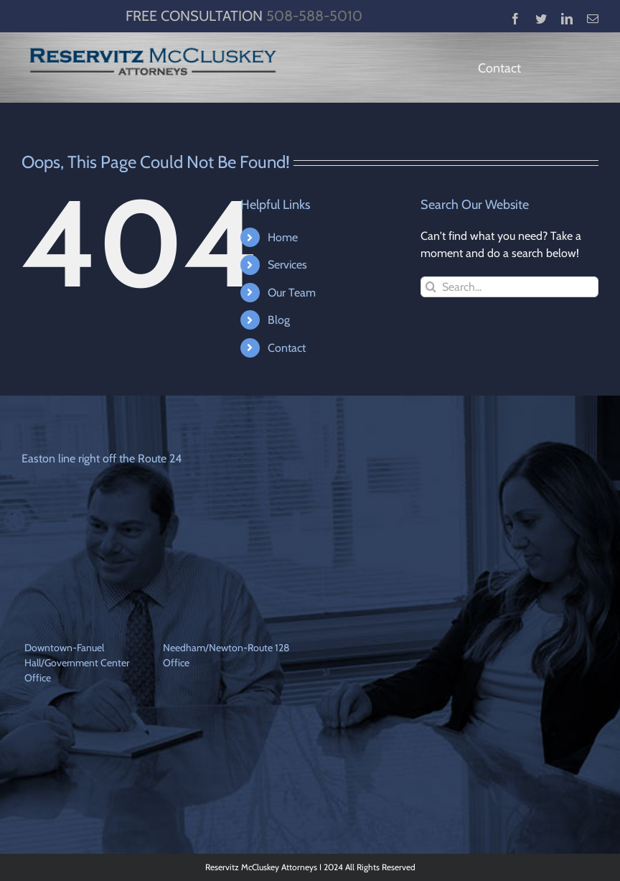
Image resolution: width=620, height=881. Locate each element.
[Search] (431, 286)
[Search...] (509, 286)
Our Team (292, 292)
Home (283, 237)
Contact (287, 348)
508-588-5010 (314, 15)
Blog (279, 320)
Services (287, 264)
